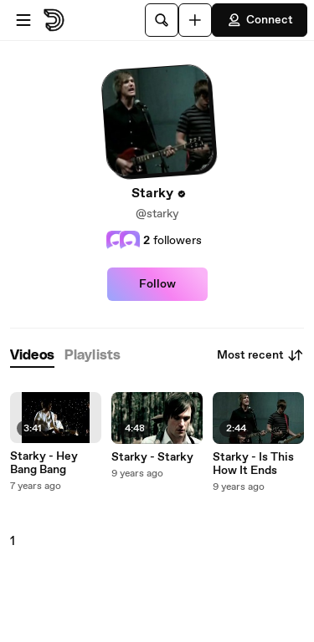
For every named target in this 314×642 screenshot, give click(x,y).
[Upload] (195, 20)
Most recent (260, 355)
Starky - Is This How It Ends (253, 464)
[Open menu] (23, 20)
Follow (157, 284)
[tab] (32, 355)
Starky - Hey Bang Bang (44, 463)
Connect (259, 20)
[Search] (161, 20)
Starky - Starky (152, 457)
